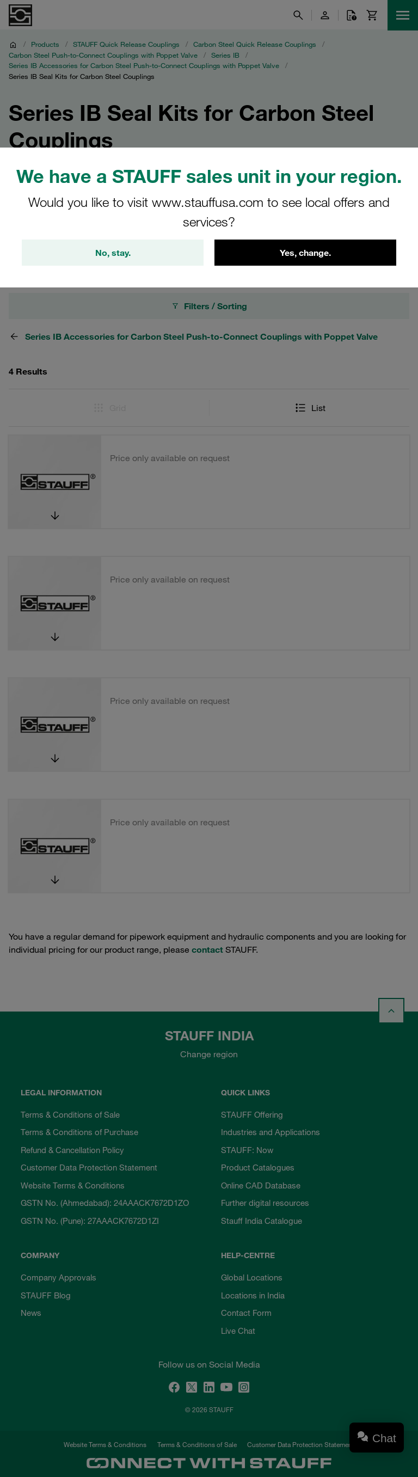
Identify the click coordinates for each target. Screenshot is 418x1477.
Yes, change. (305, 252)
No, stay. (113, 252)
